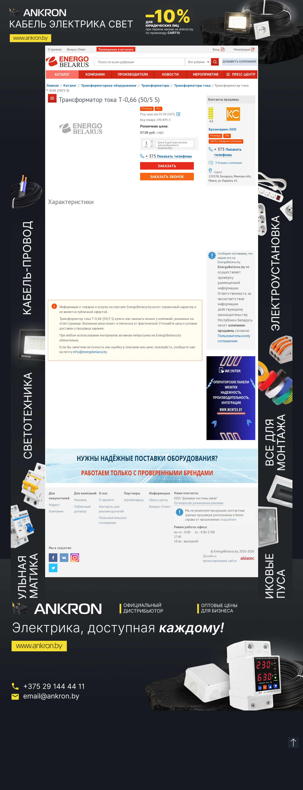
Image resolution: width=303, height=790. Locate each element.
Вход (216, 49)
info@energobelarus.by (90, 352)
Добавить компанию (239, 61)
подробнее (228, 519)
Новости (170, 74)
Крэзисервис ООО (222, 129)
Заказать (167, 165)
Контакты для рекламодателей (111, 508)
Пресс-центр (243, 74)
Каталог (62, 74)
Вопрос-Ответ (76, 49)
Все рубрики (198, 62)
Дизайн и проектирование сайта (219, 558)
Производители (133, 74)
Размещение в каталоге (116, 49)
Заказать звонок (167, 176)
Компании (95, 74)
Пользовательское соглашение (113, 520)
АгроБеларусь (134, 500)
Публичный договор (82, 508)
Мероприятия (205, 74)
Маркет (54, 505)
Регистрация (242, 49)
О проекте (55, 49)
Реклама (80, 500)
